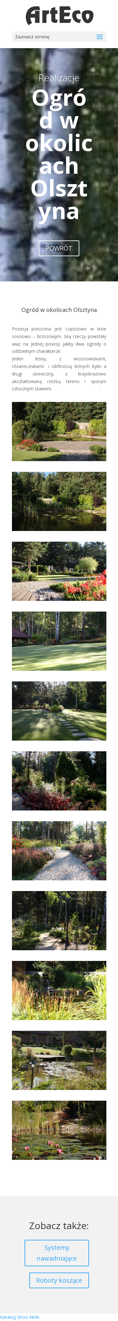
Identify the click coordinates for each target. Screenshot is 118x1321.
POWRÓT (59, 248)
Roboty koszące (59, 1280)
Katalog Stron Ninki (19, 1317)
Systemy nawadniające (57, 1252)
